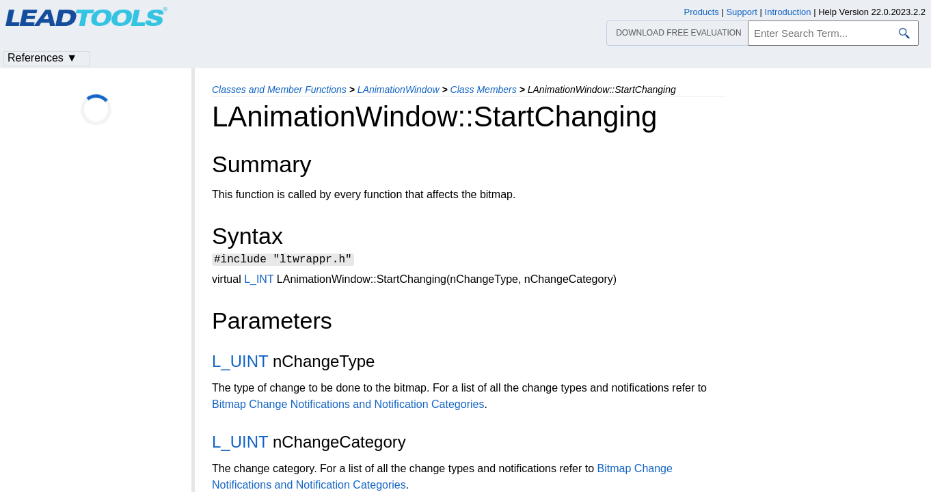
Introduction (788, 12)
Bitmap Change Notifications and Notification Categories (348, 406)
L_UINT (240, 363)
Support (741, 12)
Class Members (483, 89)
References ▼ (42, 58)
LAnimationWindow (398, 89)
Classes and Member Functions (279, 89)
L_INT (258, 281)
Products (701, 12)
